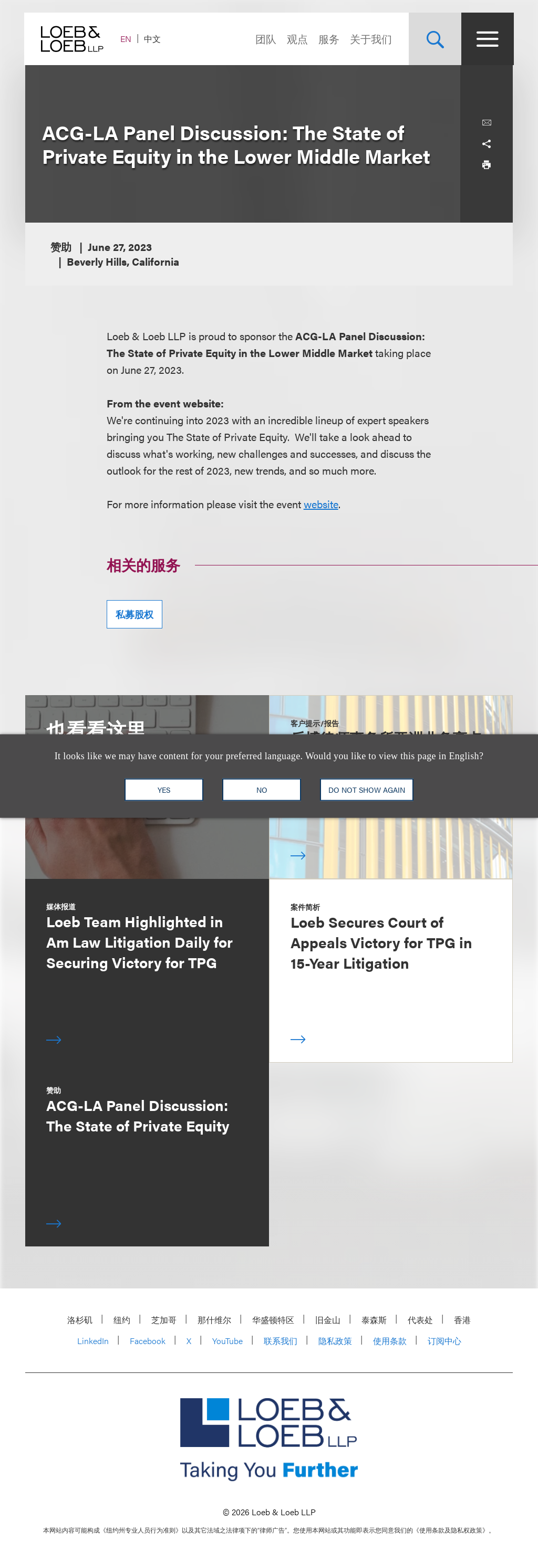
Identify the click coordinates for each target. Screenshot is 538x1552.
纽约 (121, 1320)
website (321, 503)
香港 (462, 1320)
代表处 (420, 1320)
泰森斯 (374, 1320)
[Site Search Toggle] (434, 39)
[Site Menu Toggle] (486, 39)
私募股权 (134, 614)
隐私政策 (335, 1341)
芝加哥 (164, 1320)
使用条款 (390, 1341)
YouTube (227, 1341)
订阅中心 (444, 1341)
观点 (296, 38)
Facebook (147, 1341)
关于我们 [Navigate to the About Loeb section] (370, 38)
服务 (327, 38)
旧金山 (327, 1320)
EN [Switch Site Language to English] (126, 39)
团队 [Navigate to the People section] (264, 38)
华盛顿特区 (273, 1320)
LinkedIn (93, 1341)
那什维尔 (214, 1320)
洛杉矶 (79, 1320)
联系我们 (280, 1341)
